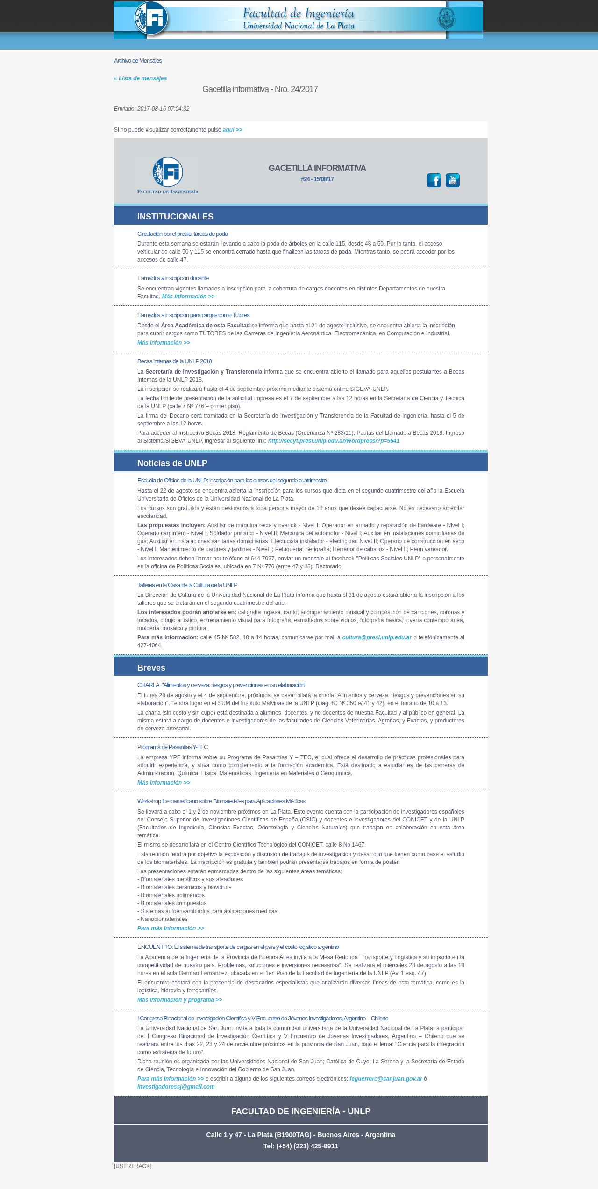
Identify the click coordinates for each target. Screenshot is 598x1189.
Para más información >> (170, 928)
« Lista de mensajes (140, 78)
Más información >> (188, 296)
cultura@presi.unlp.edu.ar (377, 637)
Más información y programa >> (179, 1000)
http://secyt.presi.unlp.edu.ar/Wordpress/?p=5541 (334, 441)
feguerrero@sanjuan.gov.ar (385, 1079)
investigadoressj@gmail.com (176, 1086)
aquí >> (232, 130)
